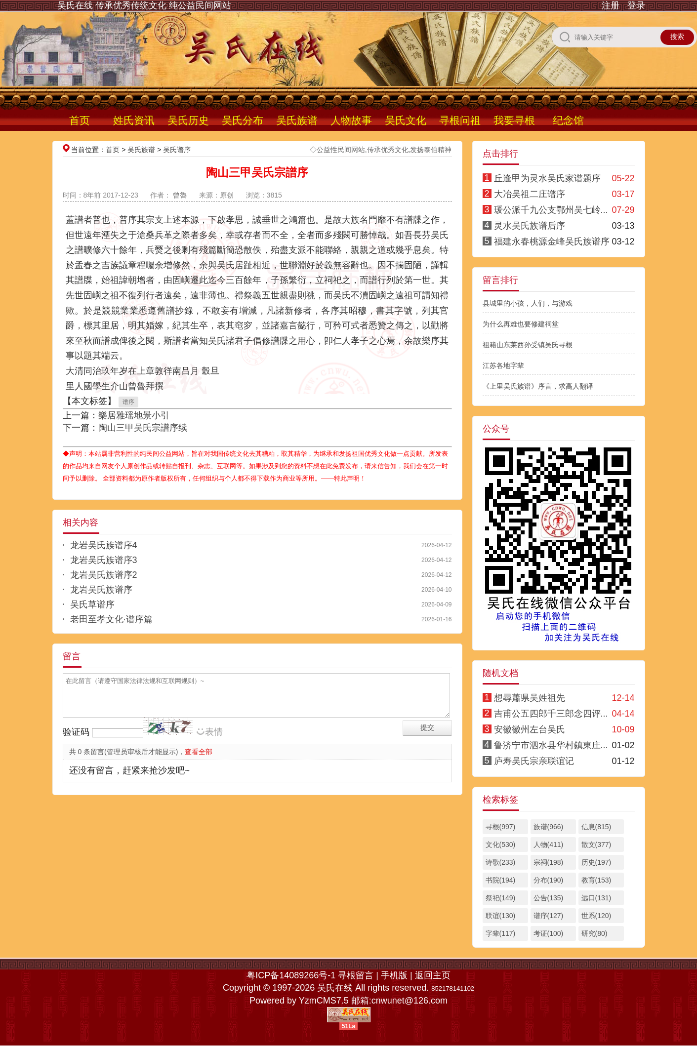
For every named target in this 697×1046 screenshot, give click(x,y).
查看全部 (198, 752)
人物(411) (548, 844)
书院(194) (501, 880)
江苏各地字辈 (503, 365)
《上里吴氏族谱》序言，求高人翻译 (538, 386)
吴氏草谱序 (92, 604)
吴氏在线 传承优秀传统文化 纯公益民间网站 (144, 5)
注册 (610, 5)
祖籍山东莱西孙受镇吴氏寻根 (528, 345)
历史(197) (596, 862)
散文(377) (596, 844)
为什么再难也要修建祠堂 (521, 324)
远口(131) (596, 898)
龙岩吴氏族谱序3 (103, 560)
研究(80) (594, 933)
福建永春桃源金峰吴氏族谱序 (552, 241)
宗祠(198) (548, 862)
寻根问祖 (460, 120)
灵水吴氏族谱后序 (529, 226)
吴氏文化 (405, 120)
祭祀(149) (501, 898)
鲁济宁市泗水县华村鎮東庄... (551, 745)
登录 (636, 5)
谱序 (128, 402)
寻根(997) (501, 827)
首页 (79, 120)
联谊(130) (501, 916)
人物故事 (351, 120)
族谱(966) (548, 827)
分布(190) (548, 880)
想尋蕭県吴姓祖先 (529, 698)
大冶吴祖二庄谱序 (529, 194)
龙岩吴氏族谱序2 (103, 575)
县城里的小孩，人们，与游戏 (528, 303)
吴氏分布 (242, 120)
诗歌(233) (501, 862)
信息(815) (596, 827)
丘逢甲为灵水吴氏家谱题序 (547, 178)
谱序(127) (548, 916)
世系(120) (596, 916)
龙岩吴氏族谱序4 (103, 545)
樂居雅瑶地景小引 (133, 415)
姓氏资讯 (134, 120)
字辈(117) (501, 933)
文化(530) (501, 844)
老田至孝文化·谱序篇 (111, 619)
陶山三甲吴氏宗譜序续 (142, 428)
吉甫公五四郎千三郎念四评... (551, 714)
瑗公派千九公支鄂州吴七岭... (551, 210)
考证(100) (548, 933)
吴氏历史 (188, 120)
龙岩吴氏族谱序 (101, 590)
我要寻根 (514, 120)
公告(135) (548, 898)
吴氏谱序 (177, 150)
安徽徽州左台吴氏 (529, 729)
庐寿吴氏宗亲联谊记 (534, 761)
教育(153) (596, 880)
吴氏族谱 (297, 120)
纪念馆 (568, 120)
